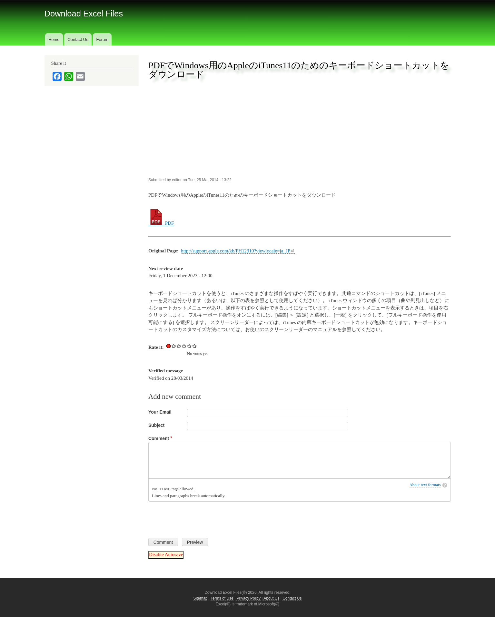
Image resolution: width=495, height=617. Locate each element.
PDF (161, 223)
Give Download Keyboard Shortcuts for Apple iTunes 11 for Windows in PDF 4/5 (189, 346)
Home (54, 39)
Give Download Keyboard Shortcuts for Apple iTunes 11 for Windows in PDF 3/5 (184, 346)
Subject (156, 425)
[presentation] (197, 517)
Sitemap (200, 598)
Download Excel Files (84, 13)
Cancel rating (168, 346)
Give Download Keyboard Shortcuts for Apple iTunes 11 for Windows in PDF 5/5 (194, 346)
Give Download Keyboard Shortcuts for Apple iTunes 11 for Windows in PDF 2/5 (179, 346)
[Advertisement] (299, 128)
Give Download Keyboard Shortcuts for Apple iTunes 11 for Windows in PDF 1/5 (173, 346)
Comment (158, 438)
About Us (271, 598)
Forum (102, 39)
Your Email (160, 412)
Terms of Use (222, 598)
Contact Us (77, 39)
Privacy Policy (248, 598)
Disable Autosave (166, 554)
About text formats (425, 485)
